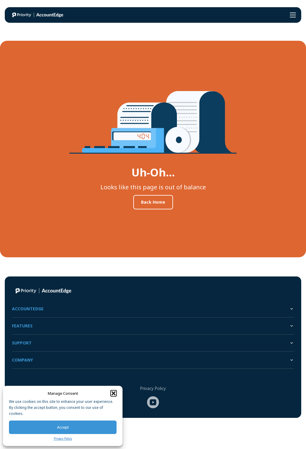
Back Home (153, 202)
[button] (114, 393)
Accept (63, 427)
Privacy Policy (63, 438)
